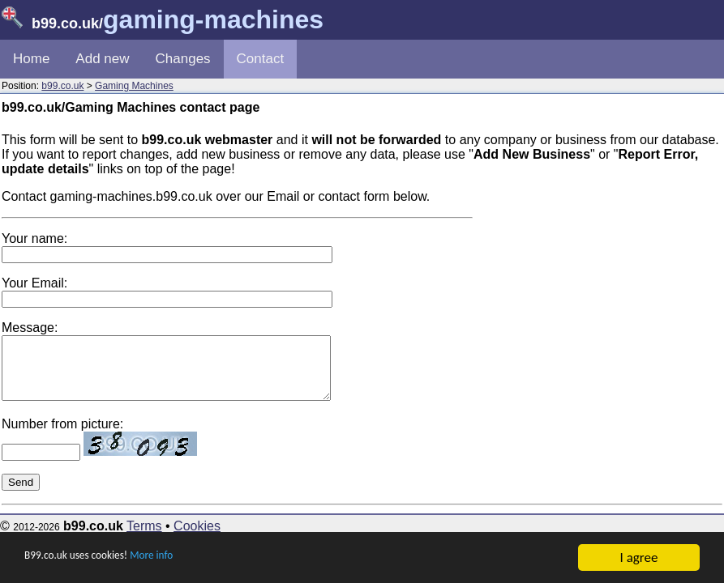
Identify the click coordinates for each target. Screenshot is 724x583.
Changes (183, 58)
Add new (102, 58)
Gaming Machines (134, 85)
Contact (261, 58)
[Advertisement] (600, 290)
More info (187, 558)
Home (31, 58)
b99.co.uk (62, 85)
